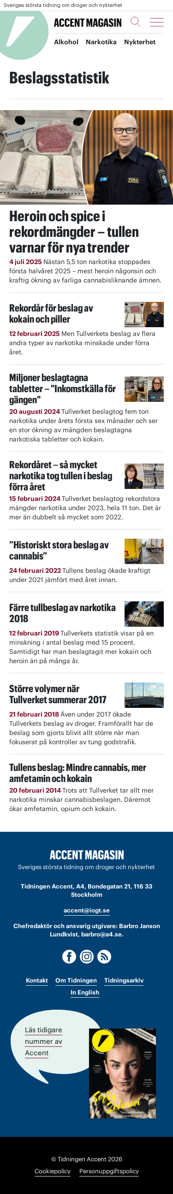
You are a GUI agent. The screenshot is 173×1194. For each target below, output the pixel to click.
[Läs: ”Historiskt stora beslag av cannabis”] (144, 551)
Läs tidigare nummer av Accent (43, 1041)
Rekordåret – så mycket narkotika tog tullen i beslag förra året (60, 476)
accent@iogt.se (87, 910)
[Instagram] (87, 957)
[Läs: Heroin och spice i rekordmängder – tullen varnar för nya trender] (86, 157)
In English (85, 992)
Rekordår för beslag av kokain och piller (51, 313)
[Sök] (136, 22)
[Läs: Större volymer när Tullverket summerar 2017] (144, 695)
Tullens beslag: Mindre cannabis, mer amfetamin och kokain (77, 772)
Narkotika (101, 42)
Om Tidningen (76, 980)
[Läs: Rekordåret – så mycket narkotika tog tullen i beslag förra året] (144, 476)
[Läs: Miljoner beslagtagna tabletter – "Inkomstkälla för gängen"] (144, 389)
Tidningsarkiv (123, 980)
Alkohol (66, 42)
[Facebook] (69, 957)
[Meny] (157, 22)
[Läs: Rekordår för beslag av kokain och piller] (144, 314)
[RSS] (104, 957)
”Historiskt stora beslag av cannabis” (59, 550)
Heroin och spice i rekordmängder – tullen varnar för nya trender (74, 231)
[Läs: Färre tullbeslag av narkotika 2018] (144, 614)
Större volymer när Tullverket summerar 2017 (58, 694)
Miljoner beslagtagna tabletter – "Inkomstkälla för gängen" (62, 388)
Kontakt (37, 980)
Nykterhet (139, 42)
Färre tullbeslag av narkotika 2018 (62, 612)
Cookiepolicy (53, 1171)
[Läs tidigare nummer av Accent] (122, 1073)
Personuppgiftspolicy (109, 1171)
